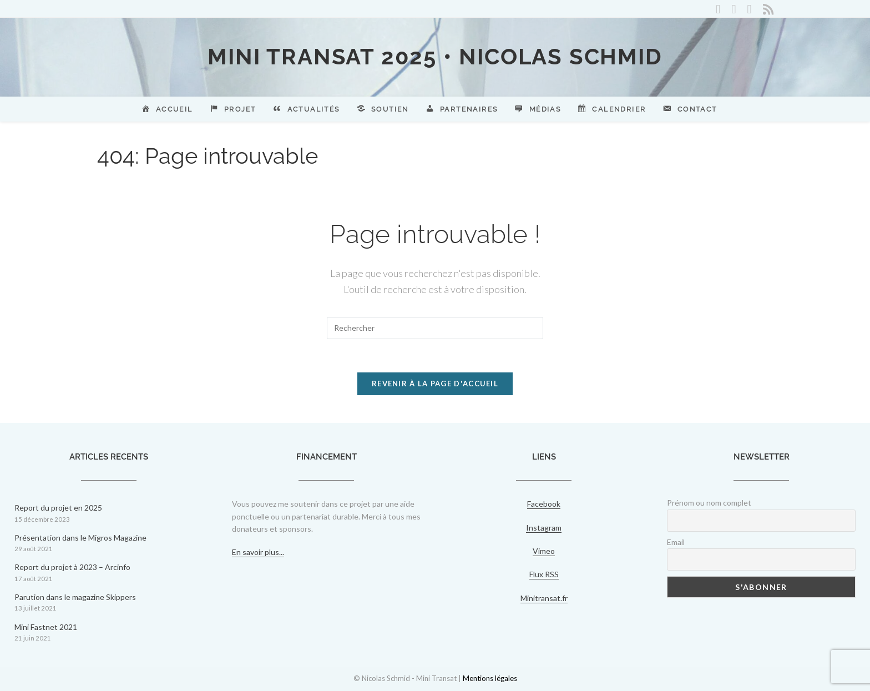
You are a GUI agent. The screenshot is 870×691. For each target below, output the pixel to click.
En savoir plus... (258, 552)
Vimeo (544, 551)
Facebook (543, 503)
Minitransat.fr (544, 598)
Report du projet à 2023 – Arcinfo (72, 567)
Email (676, 542)
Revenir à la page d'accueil (435, 383)
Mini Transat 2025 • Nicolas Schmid (435, 56)
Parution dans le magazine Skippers (75, 597)
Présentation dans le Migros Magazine (80, 537)
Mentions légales (490, 678)
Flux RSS (544, 574)
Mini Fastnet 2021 (45, 627)
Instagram (544, 527)
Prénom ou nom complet (709, 502)
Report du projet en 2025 (58, 507)
